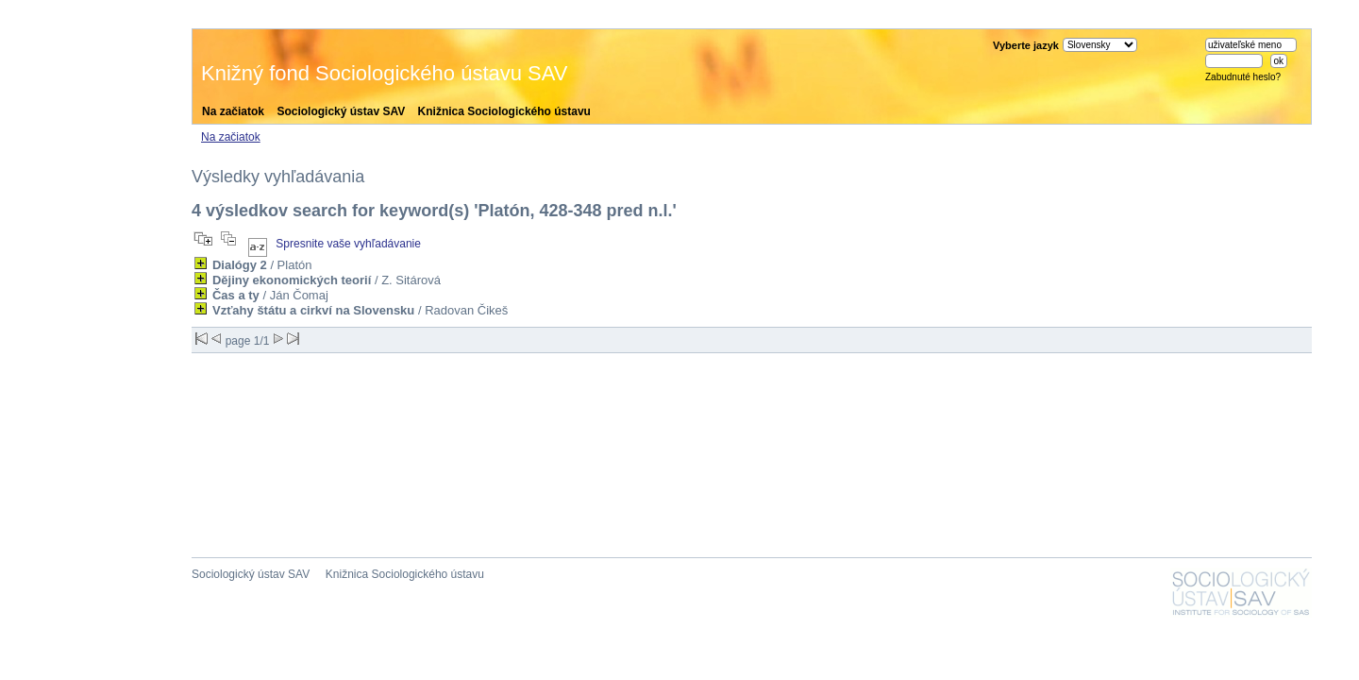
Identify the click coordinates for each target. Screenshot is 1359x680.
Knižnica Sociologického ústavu (504, 111)
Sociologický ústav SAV (341, 111)
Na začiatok (233, 111)
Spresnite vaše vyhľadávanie (348, 243)
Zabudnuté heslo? (1243, 77)
